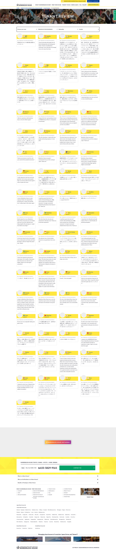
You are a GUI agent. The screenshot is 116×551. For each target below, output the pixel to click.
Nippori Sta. (48, 517)
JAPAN (58, 539)
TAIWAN (86, 539)
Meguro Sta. (37, 517)
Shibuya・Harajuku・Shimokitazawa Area (47, 509)
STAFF (19, 492)
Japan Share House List (21, 505)
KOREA (29, 539)
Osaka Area (24, 528)
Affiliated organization (69, 494)
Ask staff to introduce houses (38, 497)
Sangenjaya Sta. (40, 519)
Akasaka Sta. (19, 514)
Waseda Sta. (56, 521)
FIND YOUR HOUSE (56, 4)
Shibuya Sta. (47, 519)
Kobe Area (30, 528)
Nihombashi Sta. (55, 517)
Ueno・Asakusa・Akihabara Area (38, 512)
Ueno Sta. (51, 521)
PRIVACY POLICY (67, 490)
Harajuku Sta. (42, 514)
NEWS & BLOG (74, 4)
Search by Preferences (38, 490)
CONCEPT (20, 490)
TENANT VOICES (66, 4)
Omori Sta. (73, 517)
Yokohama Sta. (63, 521)
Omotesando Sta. (20, 519)
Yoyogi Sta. (69, 521)
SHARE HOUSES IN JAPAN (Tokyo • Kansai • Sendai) (32, 8)
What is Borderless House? (43, 4)
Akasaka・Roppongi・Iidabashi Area (24, 509)
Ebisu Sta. (37, 514)
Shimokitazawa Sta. (54, 519)
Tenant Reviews (47, 8)
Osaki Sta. (67, 517)
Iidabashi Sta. (54, 514)
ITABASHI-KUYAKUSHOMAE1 (26, 40)
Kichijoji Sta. (25, 517)
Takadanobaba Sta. (33, 521)
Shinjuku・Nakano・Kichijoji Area (23, 512)
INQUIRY (84, 4)
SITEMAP (66, 492)
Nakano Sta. (43, 517)
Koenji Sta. (31, 517)
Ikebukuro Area (35, 509)
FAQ (80, 4)
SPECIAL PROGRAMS (22, 494)
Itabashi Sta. (67, 514)
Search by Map (36, 492)
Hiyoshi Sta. (48, 514)
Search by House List (38, 494)
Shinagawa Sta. (62, 519)
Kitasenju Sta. (19, 517)
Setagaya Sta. (26, 521)
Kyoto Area (19, 528)
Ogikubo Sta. (27, 519)
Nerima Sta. (62, 517)
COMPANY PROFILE (68, 488)
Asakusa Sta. (31, 514)
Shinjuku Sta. (68, 519)
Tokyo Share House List (21, 507)
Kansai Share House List (21, 525)
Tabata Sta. (41, 521)
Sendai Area (37, 528)
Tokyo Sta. (46, 521)
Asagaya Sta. (25, 514)
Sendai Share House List (40, 525)
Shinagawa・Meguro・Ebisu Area (63, 509)
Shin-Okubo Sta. (20, 521)
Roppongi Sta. (33, 519)
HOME (18, 8)
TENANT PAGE (67, 496)
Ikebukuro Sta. (61, 514)
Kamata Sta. (73, 514)
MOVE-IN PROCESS (93, 4)
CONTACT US (77, 468)
